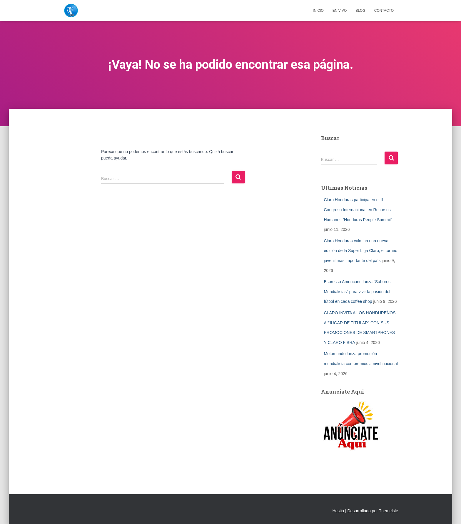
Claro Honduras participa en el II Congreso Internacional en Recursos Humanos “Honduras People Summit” (358, 209)
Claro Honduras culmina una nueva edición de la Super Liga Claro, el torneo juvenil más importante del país (360, 251)
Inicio (318, 11)
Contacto (384, 11)
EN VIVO (340, 11)
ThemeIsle (388, 510)
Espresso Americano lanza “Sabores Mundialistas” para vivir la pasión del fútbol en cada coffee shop (357, 291)
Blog (360, 11)
